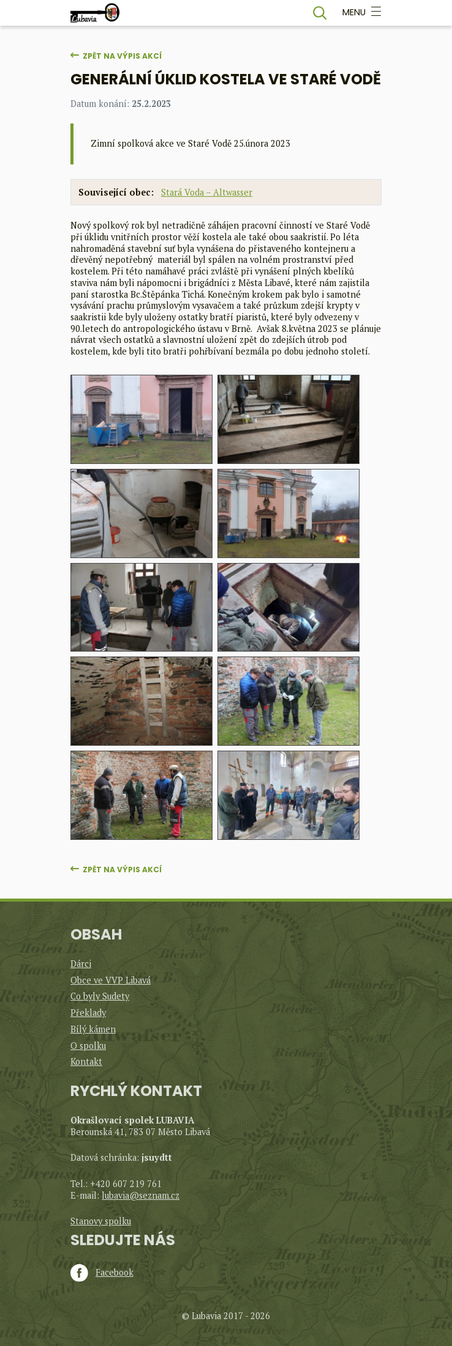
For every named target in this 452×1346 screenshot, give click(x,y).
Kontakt (86, 1061)
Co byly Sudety (99, 996)
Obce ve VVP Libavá (110, 980)
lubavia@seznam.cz (140, 1195)
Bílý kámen (93, 1029)
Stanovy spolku (100, 1221)
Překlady (88, 1012)
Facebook (102, 1272)
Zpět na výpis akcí (122, 56)
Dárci (80, 963)
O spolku (88, 1045)
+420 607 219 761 (126, 1184)
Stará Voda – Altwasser (206, 192)
